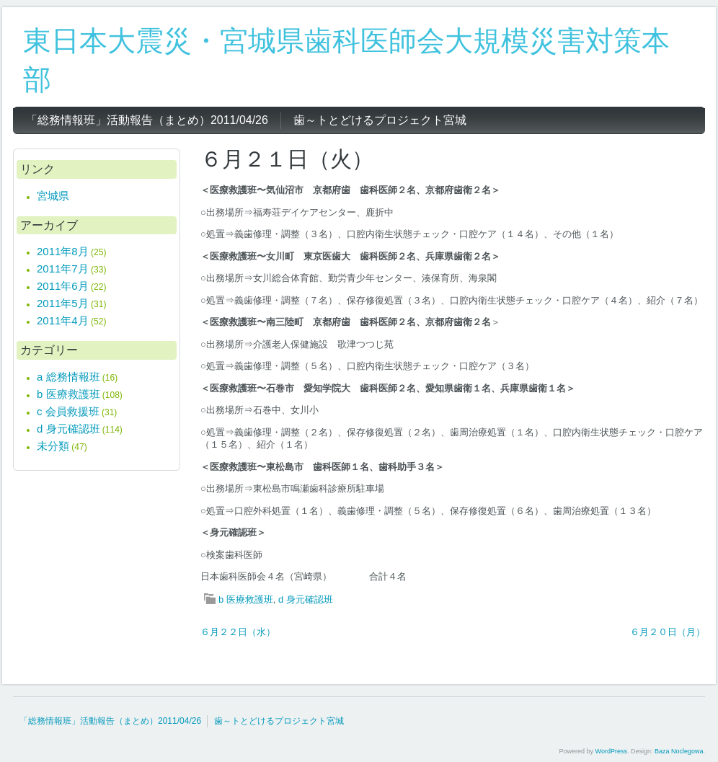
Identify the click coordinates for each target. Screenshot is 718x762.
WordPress (611, 751)
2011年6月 (63, 286)
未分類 (53, 446)
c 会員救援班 (68, 411)
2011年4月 (63, 320)
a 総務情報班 (68, 377)
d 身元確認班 (305, 599)
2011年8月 (63, 251)
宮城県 (53, 196)
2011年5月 (63, 303)
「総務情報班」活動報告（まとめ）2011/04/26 (110, 721)
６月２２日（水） (237, 631)
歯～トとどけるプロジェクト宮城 (279, 721)
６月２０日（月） (667, 631)
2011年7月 (63, 268)
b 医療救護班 (245, 599)
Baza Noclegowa (679, 751)
